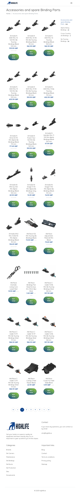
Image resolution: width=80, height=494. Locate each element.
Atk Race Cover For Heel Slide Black (48, 381)
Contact (44, 453)
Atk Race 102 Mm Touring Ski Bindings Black (31, 236)
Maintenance (10, 457)
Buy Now (13, 57)
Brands (8, 450)
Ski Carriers (10, 453)
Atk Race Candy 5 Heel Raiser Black (31, 381)
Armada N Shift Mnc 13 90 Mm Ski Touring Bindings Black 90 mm (31, 91)
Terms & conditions (48, 457)
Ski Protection (11, 468)
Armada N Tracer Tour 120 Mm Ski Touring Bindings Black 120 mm (31, 141)
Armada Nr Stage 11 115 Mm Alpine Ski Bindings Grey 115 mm (31, 189)
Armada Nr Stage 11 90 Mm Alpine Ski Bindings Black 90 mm (49, 189)
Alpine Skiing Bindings (65, 29)
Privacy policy (46, 461)
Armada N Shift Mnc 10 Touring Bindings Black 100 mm (49, 40)
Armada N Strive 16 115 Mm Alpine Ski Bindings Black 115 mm (13, 140)
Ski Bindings (10, 461)
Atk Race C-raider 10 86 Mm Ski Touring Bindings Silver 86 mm (49, 287)
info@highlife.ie (47, 433)
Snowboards (10, 475)
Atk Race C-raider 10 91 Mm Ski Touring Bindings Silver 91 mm (13, 336)
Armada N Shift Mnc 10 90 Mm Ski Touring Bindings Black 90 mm (31, 40)
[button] (44, 410)
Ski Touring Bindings (65, 40)
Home (8, 14)
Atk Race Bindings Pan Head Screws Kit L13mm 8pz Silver (31, 287)
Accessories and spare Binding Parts (66, 22)
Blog (43, 450)
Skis (7, 471)
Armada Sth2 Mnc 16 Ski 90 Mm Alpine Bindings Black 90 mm (13, 238)
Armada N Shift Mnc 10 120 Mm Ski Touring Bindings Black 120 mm (13, 41)
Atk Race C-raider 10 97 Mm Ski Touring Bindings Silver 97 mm (31, 336)
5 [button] (39, 409)
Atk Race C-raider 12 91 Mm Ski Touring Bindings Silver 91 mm (13, 383)
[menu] (71, 3)
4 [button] (35, 409)
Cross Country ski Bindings (66, 35)
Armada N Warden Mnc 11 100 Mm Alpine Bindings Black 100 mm (48, 137)
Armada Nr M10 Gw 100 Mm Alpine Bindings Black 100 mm (13, 189)
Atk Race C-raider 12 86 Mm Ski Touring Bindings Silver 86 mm (49, 336)
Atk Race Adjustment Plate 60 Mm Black (48, 237)
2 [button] (26, 409)
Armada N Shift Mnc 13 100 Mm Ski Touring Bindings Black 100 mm (13, 92)
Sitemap (44, 464)
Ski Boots (9, 464)
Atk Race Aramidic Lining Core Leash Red (14, 286)
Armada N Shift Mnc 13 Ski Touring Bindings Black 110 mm (48, 91)
